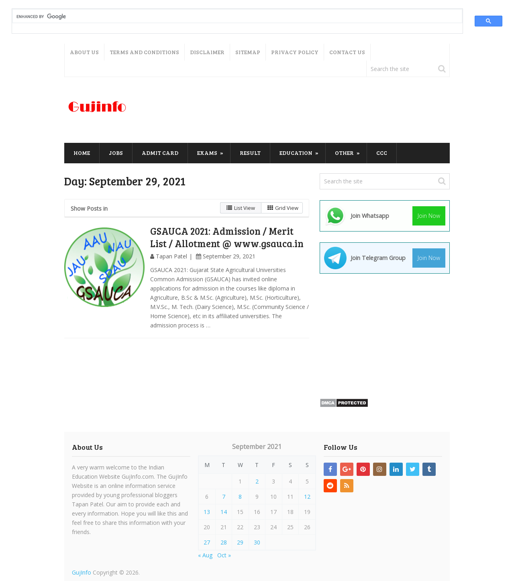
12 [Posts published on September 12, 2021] (307, 496)
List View (240, 207)
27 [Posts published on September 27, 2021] (207, 542)
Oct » (224, 555)
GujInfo (81, 572)
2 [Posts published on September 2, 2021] (257, 481)
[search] (230, 16)
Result (250, 152)
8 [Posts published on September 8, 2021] (240, 496)
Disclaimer (207, 52)
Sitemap (247, 52)
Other (344, 152)
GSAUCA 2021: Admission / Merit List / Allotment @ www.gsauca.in (227, 237)
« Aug (205, 555)
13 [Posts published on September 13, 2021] (207, 512)
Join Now (429, 215)
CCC (381, 152)
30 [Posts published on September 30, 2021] (257, 542)
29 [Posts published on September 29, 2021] (240, 542)
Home (81, 152)
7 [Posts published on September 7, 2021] (223, 496)
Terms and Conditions (144, 52)
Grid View (282, 207)
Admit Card (160, 152)
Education (295, 152)
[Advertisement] (303, 110)
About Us (84, 52)
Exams (207, 152)
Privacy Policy (294, 52)
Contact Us (347, 52)
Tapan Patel (171, 256)
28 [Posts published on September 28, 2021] (223, 542)
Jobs (116, 152)
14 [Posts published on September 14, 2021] (223, 512)
